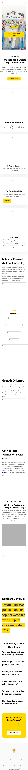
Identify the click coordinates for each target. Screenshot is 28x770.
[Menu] (25, 2)
